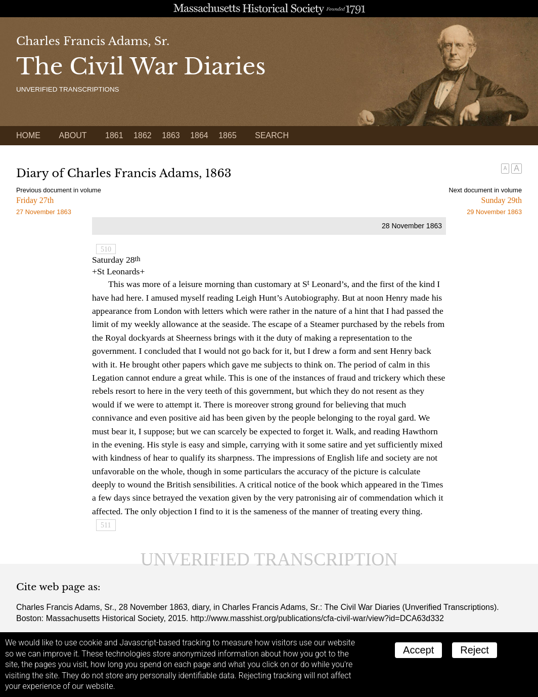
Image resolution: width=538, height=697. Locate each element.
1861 (114, 135)
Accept (418, 649)
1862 (142, 135)
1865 (227, 135)
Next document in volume (485, 190)
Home (28, 135)
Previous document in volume (58, 190)
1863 (171, 135)
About (72, 135)
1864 (199, 135)
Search (272, 135)
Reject (474, 649)
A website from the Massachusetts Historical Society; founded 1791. (269, 8)
